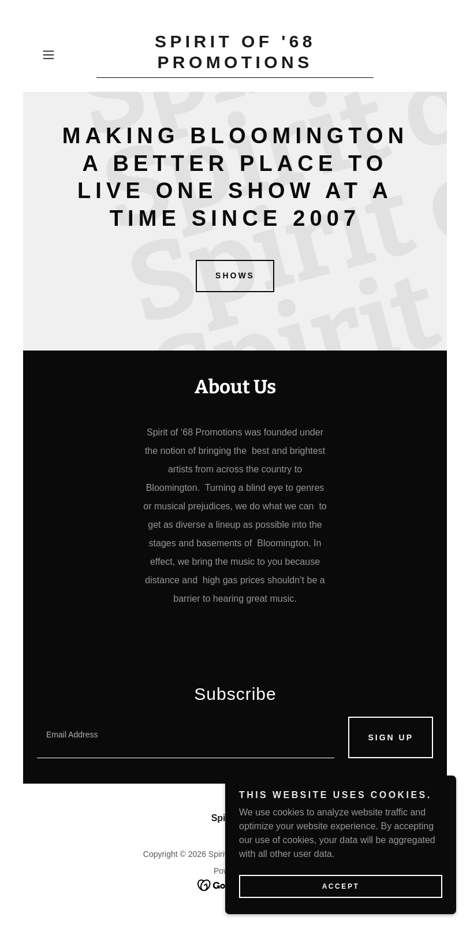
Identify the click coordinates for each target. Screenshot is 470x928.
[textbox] (185, 737)
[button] (66, 54)
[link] (235, 65)
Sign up (390, 737)
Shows (235, 275)
